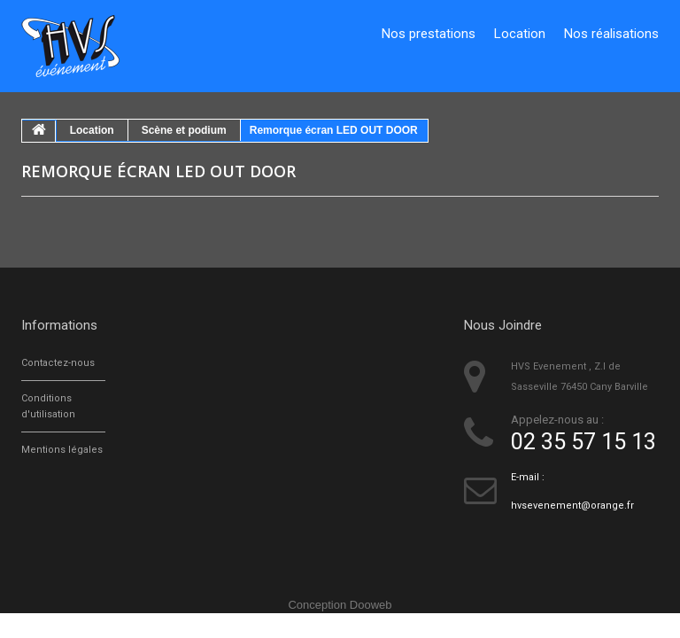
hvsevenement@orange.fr (572, 505)
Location (519, 34)
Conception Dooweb (339, 604)
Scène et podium (184, 130)
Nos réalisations (611, 34)
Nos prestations (428, 34)
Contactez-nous (58, 363)
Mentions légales (62, 449)
